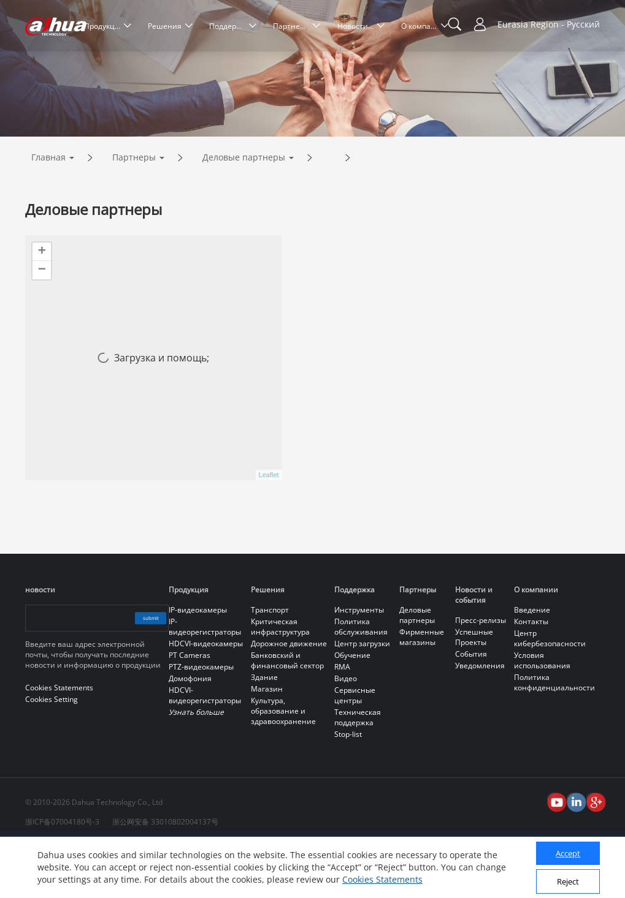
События (471, 705)
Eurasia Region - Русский (548, 24)
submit (139, 669)
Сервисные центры (354, 746)
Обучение (352, 706)
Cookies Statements (382, 879)
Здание (264, 728)
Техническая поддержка (357, 768)
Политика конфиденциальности (554, 733)
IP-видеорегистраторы (205, 678)
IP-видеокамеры (198, 661)
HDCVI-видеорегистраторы (205, 746)
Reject (568, 881)
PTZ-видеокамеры (201, 718)
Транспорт (270, 661)
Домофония (190, 730)
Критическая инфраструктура (280, 678)
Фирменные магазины (421, 688)
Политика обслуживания (361, 678)
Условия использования (542, 711)
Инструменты (359, 661)
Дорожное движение (289, 695)
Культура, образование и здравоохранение (283, 762)
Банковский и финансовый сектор (287, 711)
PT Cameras (189, 706)
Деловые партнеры (243, 208)
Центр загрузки (362, 695)
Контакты (531, 673)
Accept (568, 853)
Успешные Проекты (474, 688)
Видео (345, 730)
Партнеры (134, 208)
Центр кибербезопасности (550, 689)
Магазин (267, 740)
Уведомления (480, 717)
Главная (48, 208)
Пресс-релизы (480, 671)
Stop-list (348, 785)
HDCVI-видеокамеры (206, 695)
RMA (342, 718)
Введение (532, 661)
